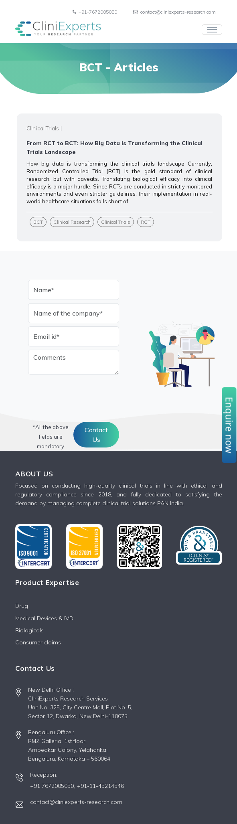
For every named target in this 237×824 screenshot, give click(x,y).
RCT (145, 222)
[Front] (58, 29)
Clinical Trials (115, 222)
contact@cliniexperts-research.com (174, 12)
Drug (21, 605)
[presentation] (89, 393)
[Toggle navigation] (212, 29)
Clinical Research (72, 222)
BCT (38, 222)
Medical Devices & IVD (44, 618)
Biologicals (29, 630)
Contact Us (96, 434)
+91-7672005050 (95, 12)
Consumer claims (38, 642)
